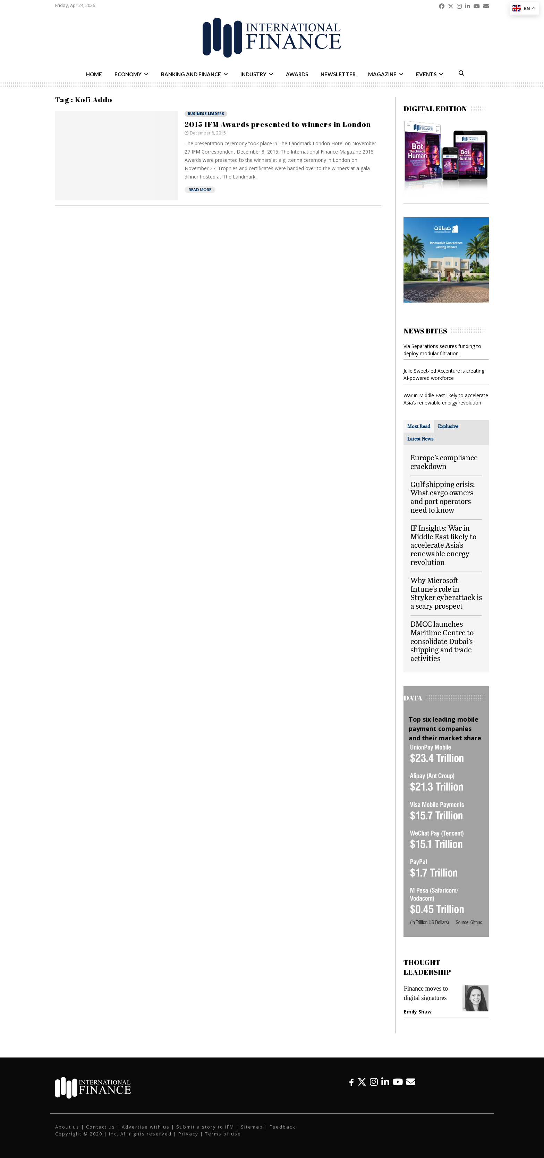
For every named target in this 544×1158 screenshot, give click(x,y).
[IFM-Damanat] (446, 300)
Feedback (283, 1127)
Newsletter (338, 74)
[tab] (418, 426)
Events (426, 74)
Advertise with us (146, 1127)
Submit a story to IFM (205, 1127)
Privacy (188, 1134)
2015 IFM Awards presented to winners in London (278, 124)
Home (94, 74)
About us (67, 1127)
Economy (128, 74)
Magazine (382, 74)
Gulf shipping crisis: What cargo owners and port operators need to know (442, 497)
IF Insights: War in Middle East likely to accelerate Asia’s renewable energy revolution (443, 545)
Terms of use (223, 1134)
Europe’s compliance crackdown (444, 461)
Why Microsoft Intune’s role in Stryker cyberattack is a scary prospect (446, 593)
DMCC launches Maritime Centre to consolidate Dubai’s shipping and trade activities (442, 641)
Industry (253, 74)
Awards (297, 74)
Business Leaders (206, 113)
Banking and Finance (191, 74)
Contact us (100, 1127)
